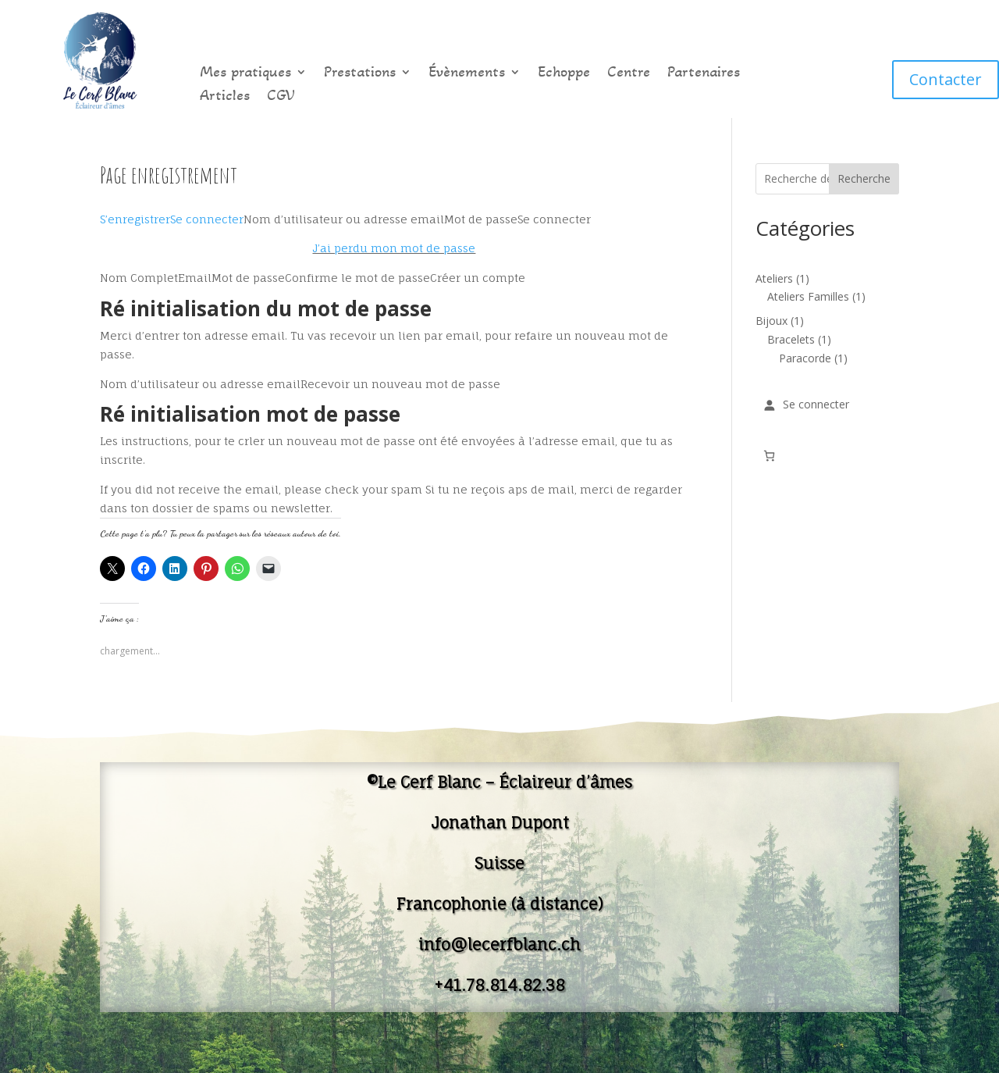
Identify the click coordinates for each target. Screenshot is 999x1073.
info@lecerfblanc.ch (499, 944)
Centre (628, 73)
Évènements (466, 73)
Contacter (945, 79)
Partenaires (703, 73)
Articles (225, 97)
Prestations (360, 73)
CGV (281, 97)
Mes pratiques (245, 73)
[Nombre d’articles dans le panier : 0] (769, 455)
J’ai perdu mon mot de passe (393, 248)
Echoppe (564, 73)
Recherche (864, 178)
